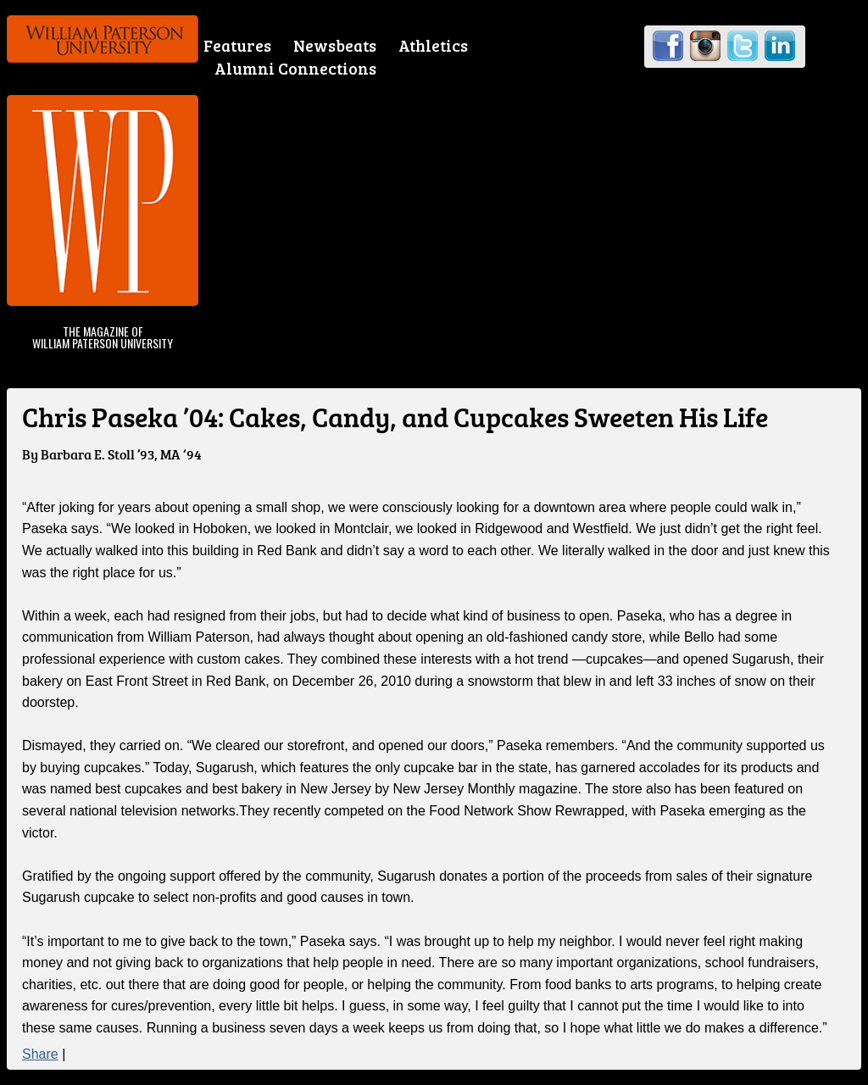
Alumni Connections (295, 68)
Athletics (433, 45)
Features (237, 45)
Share (40, 1054)
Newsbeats (334, 45)
